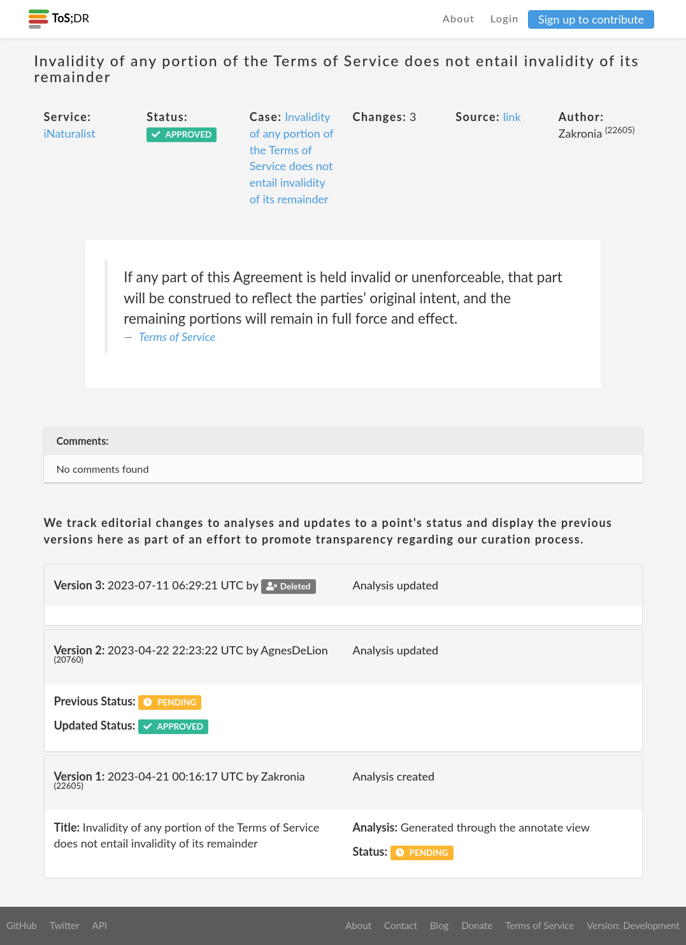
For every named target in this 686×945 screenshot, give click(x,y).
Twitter (65, 925)
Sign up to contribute (591, 19)
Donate (476, 925)
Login (504, 18)
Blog (439, 925)
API (99, 925)
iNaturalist (70, 133)
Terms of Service (177, 336)
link (512, 117)
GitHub (21, 925)
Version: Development (633, 925)
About (459, 18)
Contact (400, 925)
